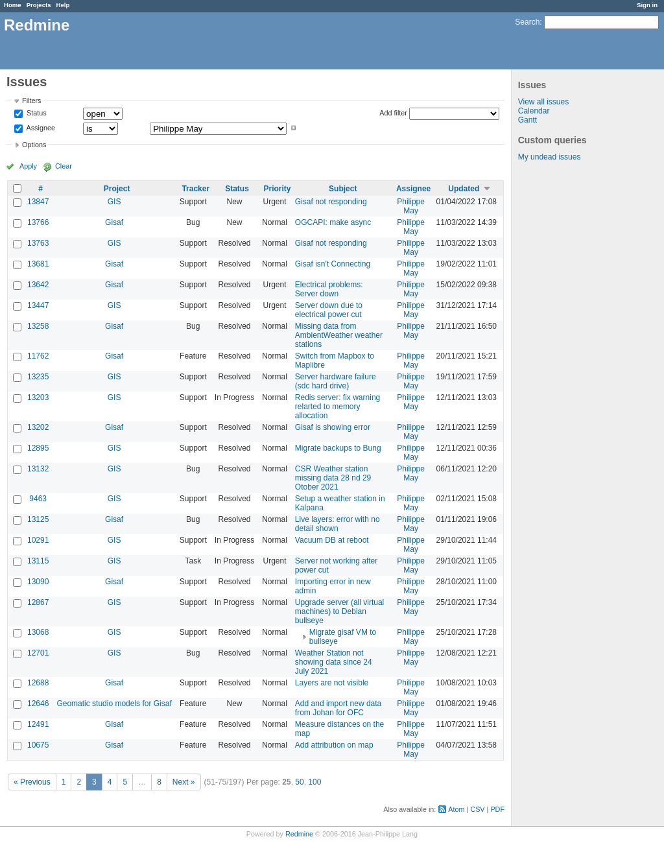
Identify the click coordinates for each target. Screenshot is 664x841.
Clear (63, 166)
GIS (114, 201)
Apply (28, 166)
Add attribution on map (334, 745)
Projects (39, 4)
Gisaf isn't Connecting (332, 263)
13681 (38, 263)
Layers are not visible (331, 682)
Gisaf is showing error (332, 427)
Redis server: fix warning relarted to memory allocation (337, 406)
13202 (38, 427)
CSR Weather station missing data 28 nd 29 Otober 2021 (333, 478)
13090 (38, 581)
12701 (38, 652)
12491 (38, 724)
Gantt (527, 119)
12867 (38, 602)
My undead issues (549, 156)
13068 (38, 632)
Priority (277, 188)
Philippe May (411, 206)
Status (36, 113)
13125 (38, 519)
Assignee (40, 128)
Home (12, 4)
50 (299, 782)
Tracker (195, 188)
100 (314, 782)
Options (34, 144)
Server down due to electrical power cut (328, 310)
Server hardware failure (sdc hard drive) (335, 381)
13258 (38, 326)
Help (63, 4)
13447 (38, 305)
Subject (343, 188)
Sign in (647, 4)
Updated (463, 188)
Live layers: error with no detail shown (337, 524)
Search (527, 22)
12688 (38, 682)
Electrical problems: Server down (329, 289)
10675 (38, 745)
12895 (38, 448)
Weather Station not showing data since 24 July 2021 (333, 662)
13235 (38, 376)
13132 (38, 468)
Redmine (299, 834)
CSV (477, 809)
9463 (38, 498)
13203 (38, 397)
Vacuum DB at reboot (332, 540)
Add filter (393, 113)
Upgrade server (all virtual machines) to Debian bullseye (339, 611)
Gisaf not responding (331, 201)
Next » (183, 782)
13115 (38, 560)
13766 (38, 222)
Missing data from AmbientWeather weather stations (339, 335)
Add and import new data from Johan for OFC (338, 708)
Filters (31, 100)
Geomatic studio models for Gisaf (113, 703)
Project (117, 188)
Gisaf (114, 222)
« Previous (32, 782)
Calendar (534, 110)
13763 (38, 243)
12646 (38, 703)
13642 (38, 284)
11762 (38, 356)
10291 (38, 540)
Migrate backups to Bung (338, 448)
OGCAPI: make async (333, 222)
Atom (456, 809)
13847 (38, 201)
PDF (497, 809)
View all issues (543, 101)
